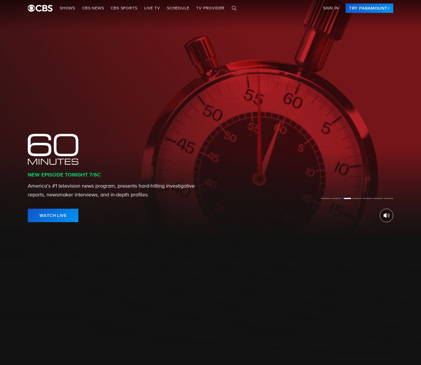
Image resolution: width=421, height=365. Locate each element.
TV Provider (210, 8)
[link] (369, 8)
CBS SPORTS (124, 8)
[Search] (234, 8)
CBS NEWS (93, 8)
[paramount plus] (40, 8)
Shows (67, 8)
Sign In (331, 8)
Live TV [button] (152, 8)
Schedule (178, 8)
